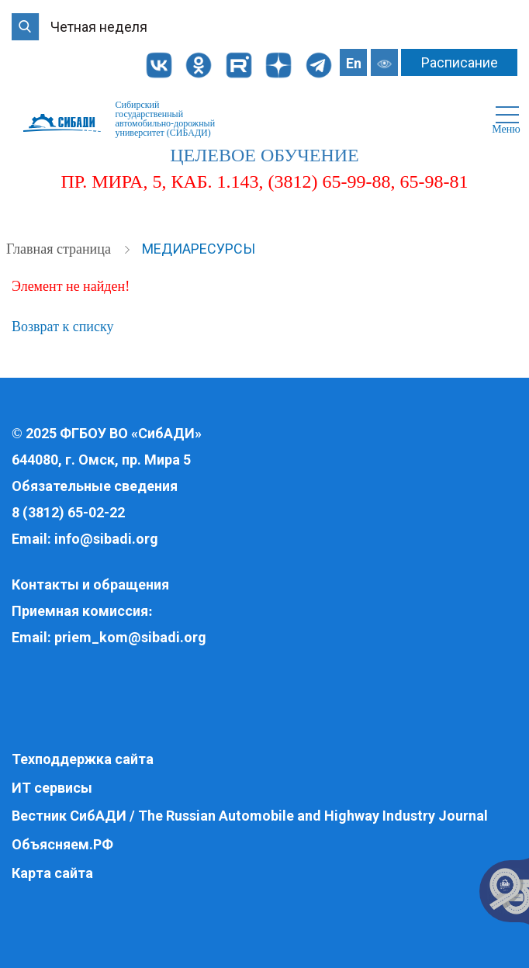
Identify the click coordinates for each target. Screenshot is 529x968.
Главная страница (60, 249)
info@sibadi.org (106, 539)
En (353, 63)
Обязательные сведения (95, 486)
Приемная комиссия (80, 611)
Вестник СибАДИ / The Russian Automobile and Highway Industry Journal (250, 815)
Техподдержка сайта (83, 759)
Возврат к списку (62, 326)
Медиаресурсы (198, 248)
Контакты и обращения (90, 584)
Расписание (459, 62)
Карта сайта (52, 873)
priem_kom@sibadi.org (130, 637)
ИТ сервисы (52, 788)
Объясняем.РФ (62, 844)
